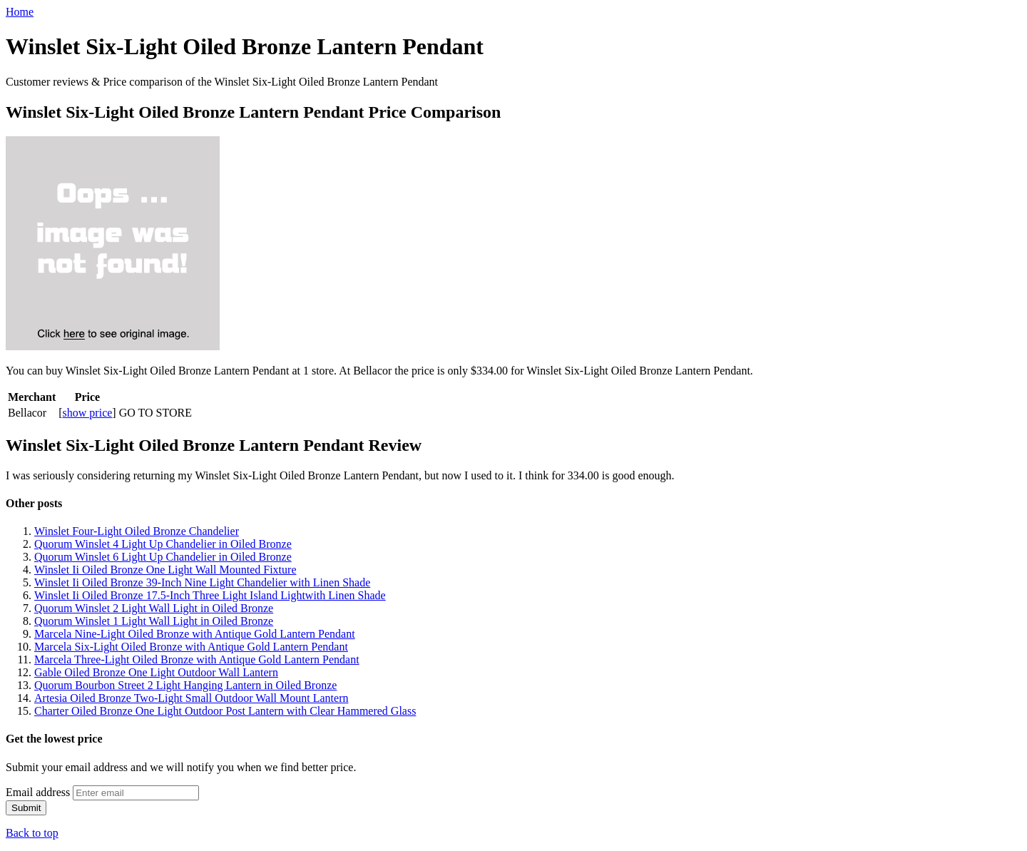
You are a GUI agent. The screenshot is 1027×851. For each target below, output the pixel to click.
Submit (26, 807)
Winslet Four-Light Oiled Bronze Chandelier (136, 531)
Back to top (32, 833)
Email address (38, 792)
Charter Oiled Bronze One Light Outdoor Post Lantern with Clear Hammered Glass (225, 711)
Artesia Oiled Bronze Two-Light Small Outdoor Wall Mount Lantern (191, 698)
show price (88, 413)
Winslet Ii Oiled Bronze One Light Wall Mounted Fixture (165, 570)
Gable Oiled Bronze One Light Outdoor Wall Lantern (156, 672)
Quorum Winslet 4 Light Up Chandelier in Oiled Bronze (163, 544)
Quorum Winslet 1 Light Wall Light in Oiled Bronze (153, 621)
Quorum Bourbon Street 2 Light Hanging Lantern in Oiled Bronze (185, 685)
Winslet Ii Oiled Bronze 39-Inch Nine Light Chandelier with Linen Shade (202, 582)
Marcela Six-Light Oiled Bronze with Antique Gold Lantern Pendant (191, 647)
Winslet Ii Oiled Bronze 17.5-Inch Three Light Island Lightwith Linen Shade (210, 595)
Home (20, 12)
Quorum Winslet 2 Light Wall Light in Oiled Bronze (153, 608)
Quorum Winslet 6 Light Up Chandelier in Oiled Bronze (163, 557)
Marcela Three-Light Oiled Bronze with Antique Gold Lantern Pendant (196, 659)
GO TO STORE (155, 413)
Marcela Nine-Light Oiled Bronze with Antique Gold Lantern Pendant (194, 634)
